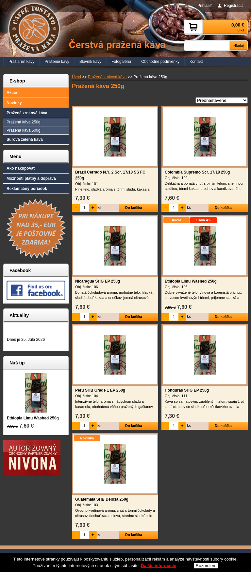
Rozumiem (206, 565)
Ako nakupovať (21, 168)
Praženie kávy (56, 61)
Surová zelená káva (25, 139)
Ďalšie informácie (158, 565)
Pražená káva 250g (23, 122)
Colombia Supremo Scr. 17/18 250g (197, 172)
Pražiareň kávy (21, 61)
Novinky (14, 103)
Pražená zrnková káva (27, 113)
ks (99, 207)
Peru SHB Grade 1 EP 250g (100, 390)
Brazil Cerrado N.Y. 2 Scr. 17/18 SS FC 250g (110, 175)
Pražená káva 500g (23, 130)
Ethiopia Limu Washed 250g (191, 281)
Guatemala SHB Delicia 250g (101, 499)
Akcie (12, 92)
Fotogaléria (121, 61)
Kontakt (196, 61)
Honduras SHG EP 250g (187, 390)
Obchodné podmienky (160, 61)
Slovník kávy (90, 61)
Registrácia (233, 5)
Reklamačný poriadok (27, 188)
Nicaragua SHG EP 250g (97, 281)
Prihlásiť (204, 5)
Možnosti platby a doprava (31, 178)
